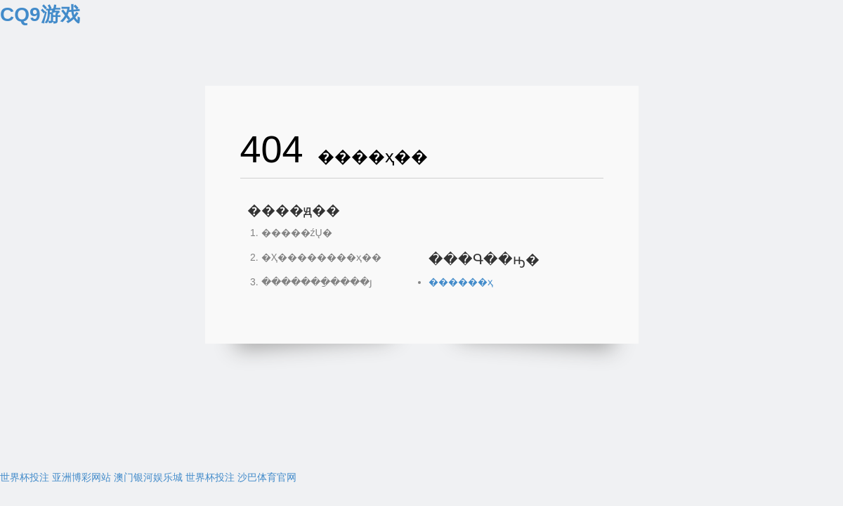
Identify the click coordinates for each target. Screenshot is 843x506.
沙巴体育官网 (266, 477)
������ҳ (461, 281)
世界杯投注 (24, 477)
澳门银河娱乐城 (148, 477)
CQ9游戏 (40, 14)
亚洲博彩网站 (81, 477)
